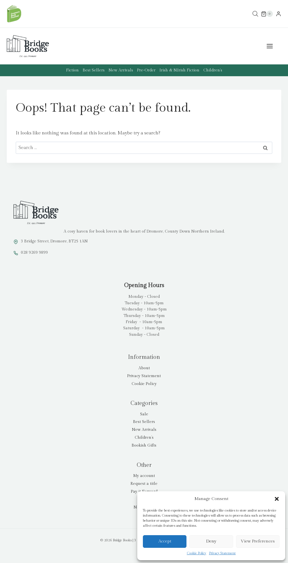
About (144, 368)
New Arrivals (121, 70)
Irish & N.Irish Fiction (179, 70)
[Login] (278, 14)
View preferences (258, 541)
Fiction (72, 70)
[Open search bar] (255, 14)
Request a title (144, 483)
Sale (144, 414)
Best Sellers (94, 70)
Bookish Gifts (144, 445)
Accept (164, 541)
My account (144, 476)
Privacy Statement (222, 553)
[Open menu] (272, 46)
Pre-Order (146, 70)
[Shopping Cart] (267, 14)
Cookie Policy (196, 553)
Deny (211, 541)
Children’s (212, 70)
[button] (277, 499)
